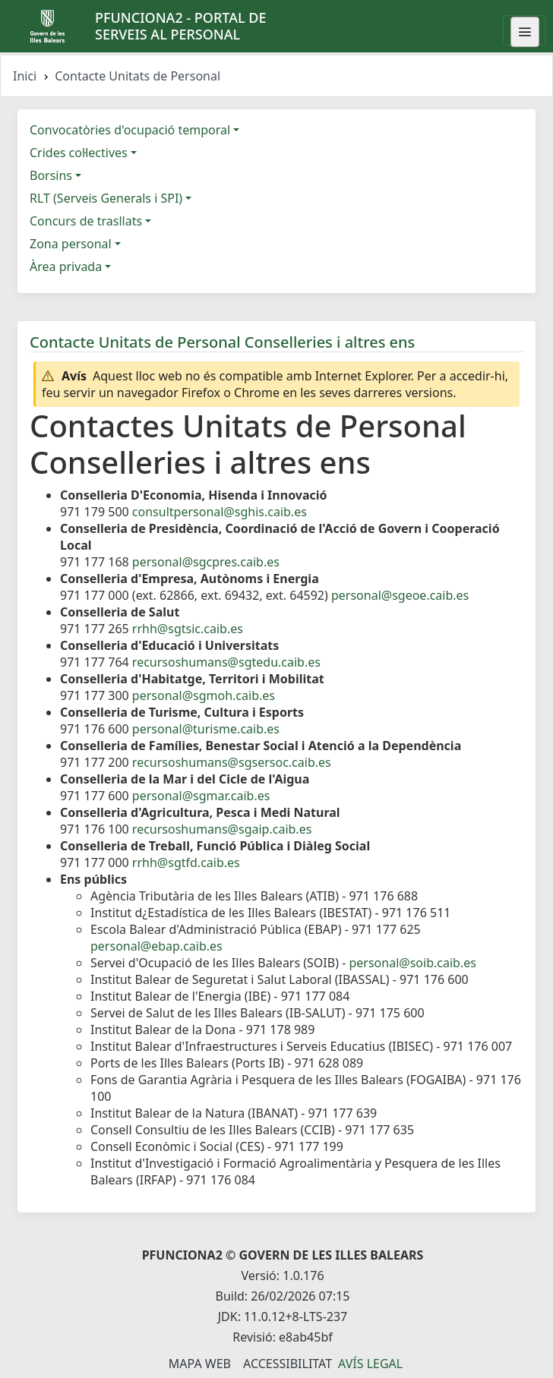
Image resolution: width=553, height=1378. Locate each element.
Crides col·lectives (79, 152)
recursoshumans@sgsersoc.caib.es (231, 762)
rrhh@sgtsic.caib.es (187, 628)
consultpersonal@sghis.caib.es (219, 511)
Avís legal (370, 1363)
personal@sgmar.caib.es (201, 795)
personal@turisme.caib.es (206, 729)
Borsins (51, 175)
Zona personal (71, 243)
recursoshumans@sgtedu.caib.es (226, 662)
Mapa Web (200, 1363)
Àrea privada (66, 266)
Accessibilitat (287, 1363)
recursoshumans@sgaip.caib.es (221, 829)
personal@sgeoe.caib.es (400, 595)
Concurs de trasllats (86, 221)
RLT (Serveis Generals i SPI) (106, 198)
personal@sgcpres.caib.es (206, 561)
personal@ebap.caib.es (156, 946)
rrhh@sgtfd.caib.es (186, 862)
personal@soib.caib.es (412, 962)
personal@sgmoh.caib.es (203, 695)
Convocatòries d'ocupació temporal (130, 129)
